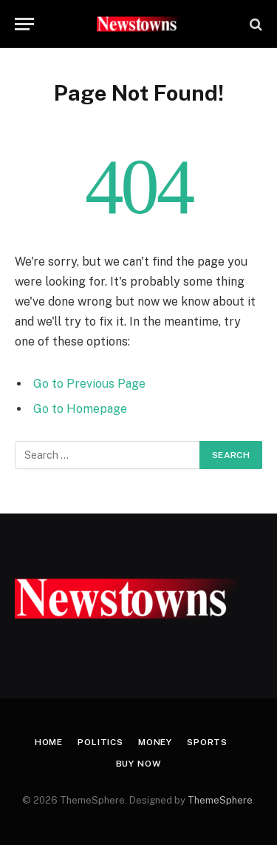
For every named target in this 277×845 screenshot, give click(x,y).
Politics (100, 742)
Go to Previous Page (89, 384)
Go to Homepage (80, 409)
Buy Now (139, 763)
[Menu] (24, 24)
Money (155, 742)
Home (49, 742)
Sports (207, 742)
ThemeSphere (220, 800)
